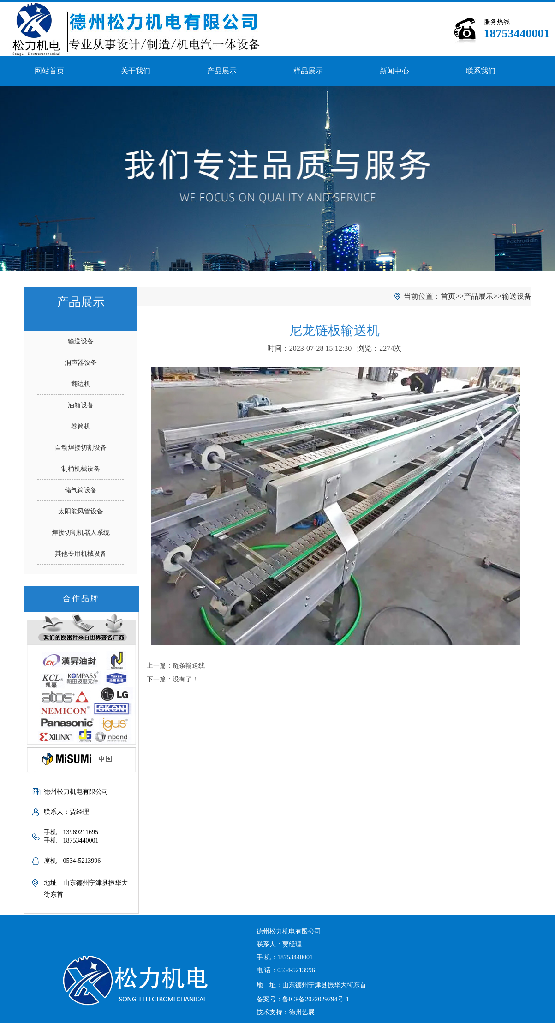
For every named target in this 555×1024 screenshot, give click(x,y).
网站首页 (49, 71)
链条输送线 (189, 665)
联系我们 (480, 71)
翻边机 (80, 383)
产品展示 (222, 71)
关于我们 (135, 71)
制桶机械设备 (80, 468)
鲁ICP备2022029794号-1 (315, 999)
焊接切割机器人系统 (81, 532)
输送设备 (81, 341)
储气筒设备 (81, 490)
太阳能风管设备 (80, 511)
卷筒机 (80, 426)
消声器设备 (81, 362)
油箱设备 (81, 405)
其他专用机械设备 (81, 553)
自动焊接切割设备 (81, 447)
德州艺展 (302, 1012)
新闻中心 (394, 71)
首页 (448, 296)
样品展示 (308, 71)
